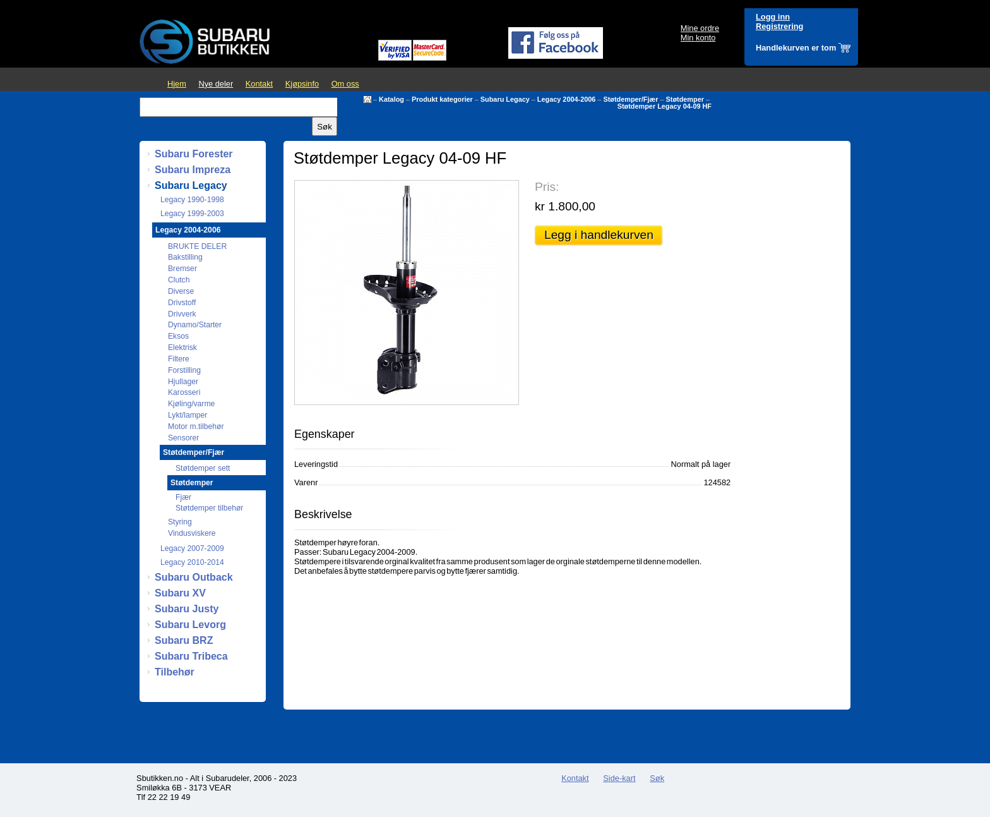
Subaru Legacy (505, 99)
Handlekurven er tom (796, 47)
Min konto (698, 37)
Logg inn (773, 16)
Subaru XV (180, 593)
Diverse (181, 291)
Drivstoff (182, 302)
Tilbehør (174, 672)
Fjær (183, 497)
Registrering (779, 26)
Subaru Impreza (192, 169)
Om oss (345, 83)
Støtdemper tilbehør (209, 508)
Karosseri (184, 392)
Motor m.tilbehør (196, 426)
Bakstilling (185, 257)
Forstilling (184, 370)
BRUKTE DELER (197, 246)
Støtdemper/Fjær (630, 99)
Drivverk (182, 314)
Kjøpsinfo (302, 83)
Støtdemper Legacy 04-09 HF (664, 106)
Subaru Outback (194, 577)
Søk (657, 778)
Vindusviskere (191, 533)
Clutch (178, 279)
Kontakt (259, 83)
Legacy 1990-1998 (192, 199)
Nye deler (215, 83)
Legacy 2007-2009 (192, 548)
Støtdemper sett (203, 468)
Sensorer (183, 437)
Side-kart (619, 778)
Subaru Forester (194, 153)
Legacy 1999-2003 (192, 213)
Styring (180, 521)
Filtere (178, 358)
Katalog (391, 99)
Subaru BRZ (184, 640)
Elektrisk (182, 347)
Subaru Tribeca (191, 656)
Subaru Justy (186, 608)
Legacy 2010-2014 (192, 562)
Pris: (547, 186)
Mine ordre (700, 28)
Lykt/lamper (187, 415)
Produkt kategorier (442, 99)
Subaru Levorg (190, 624)
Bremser (182, 268)
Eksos (178, 336)
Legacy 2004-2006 (566, 99)
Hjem (176, 83)
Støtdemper (685, 99)
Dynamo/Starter (195, 324)
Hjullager (183, 381)
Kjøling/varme (191, 403)
